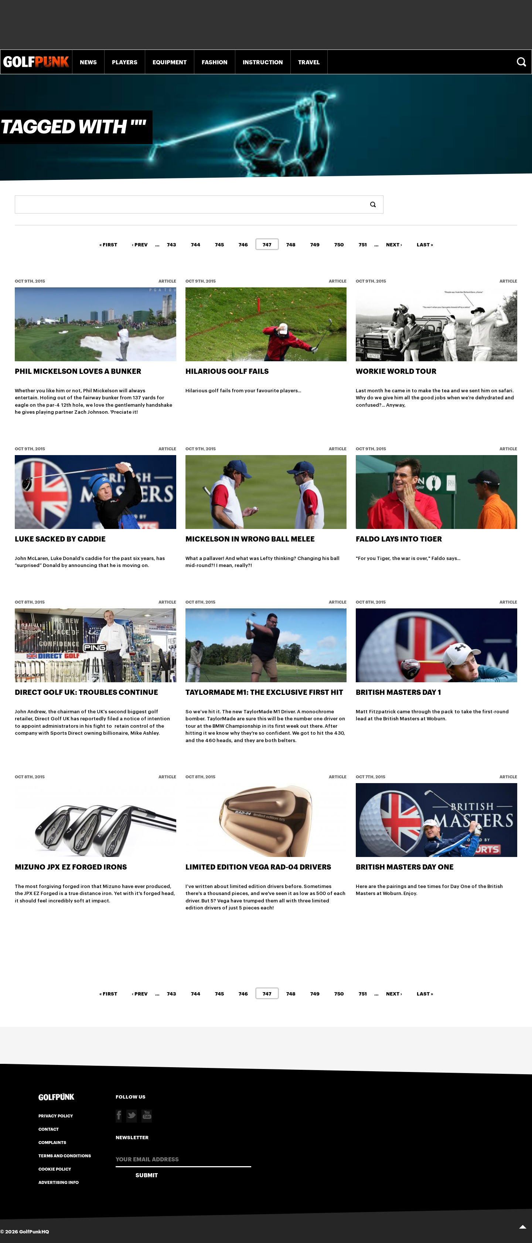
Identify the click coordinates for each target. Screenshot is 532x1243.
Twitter (131, 1115)
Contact (48, 1128)
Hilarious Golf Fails (227, 370)
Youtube (146, 1115)
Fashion (215, 61)
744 (195, 243)
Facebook (119, 1115)
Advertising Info (58, 1181)
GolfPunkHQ (34, 1230)
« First (108, 243)
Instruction (263, 61)
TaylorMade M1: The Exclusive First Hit (264, 691)
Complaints (52, 1141)
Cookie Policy (54, 1168)
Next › (394, 243)
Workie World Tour (396, 370)
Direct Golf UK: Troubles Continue (86, 691)
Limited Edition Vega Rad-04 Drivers (258, 866)
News (88, 61)
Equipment (170, 61)
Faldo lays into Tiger (399, 538)
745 (219, 243)
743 (171, 243)
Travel (309, 61)
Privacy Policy (55, 1115)
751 (363, 243)
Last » (425, 243)
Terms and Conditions (64, 1155)
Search (522, 61)
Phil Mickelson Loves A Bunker (78, 370)
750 (339, 243)
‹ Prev (140, 243)
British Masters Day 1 (398, 691)
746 (243, 243)
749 (315, 243)
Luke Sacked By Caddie (60, 538)
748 (291, 243)
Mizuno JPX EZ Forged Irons (71, 866)
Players (124, 61)
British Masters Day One (405, 866)
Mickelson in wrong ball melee (250, 538)
